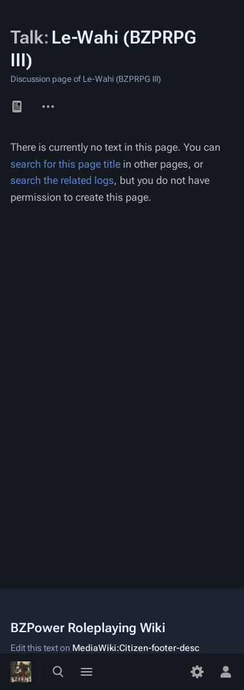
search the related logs (62, 180)
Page (16, 106)
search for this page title (65, 164)
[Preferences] (197, 672)
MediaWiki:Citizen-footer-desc (135, 648)
